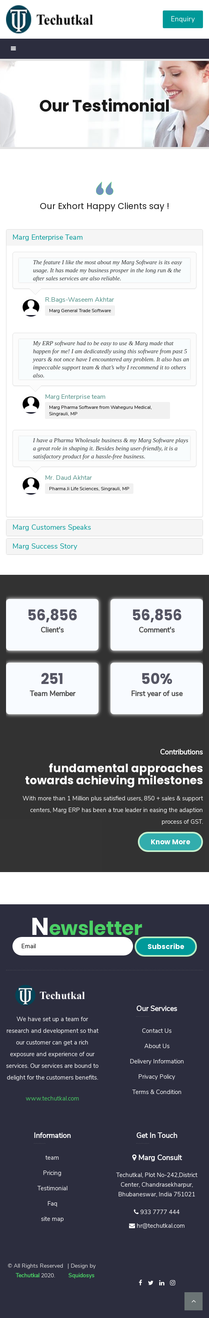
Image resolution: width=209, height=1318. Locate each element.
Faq (52, 1204)
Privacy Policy (156, 1077)
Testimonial (52, 1188)
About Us (157, 1046)
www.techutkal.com (52, 1098)
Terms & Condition (157, 1092)
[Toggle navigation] (13, 49)
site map (52, 1219)
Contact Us (157, 1031)
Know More (170, 842)
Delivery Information (157, 1061)
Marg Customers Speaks (51, 527)
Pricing (52, 1173)
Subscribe (166, 946)
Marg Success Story (44, 546)
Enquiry (183, 19)
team (52, 1158)
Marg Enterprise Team (47, 237)
